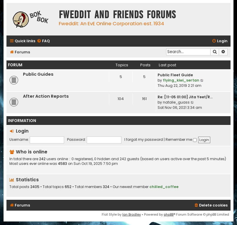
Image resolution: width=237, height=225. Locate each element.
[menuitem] (43, 41)
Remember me (181, 139)
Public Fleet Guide (175, 74)
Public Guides (38, 74)
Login (22, 131)
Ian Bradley (131, 214)
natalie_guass (176, 102)
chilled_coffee (163, 186)
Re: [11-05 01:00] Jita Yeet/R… (185, 96)
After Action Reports (46, 96)
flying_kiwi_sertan (181, 80)
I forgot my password (143, 139)
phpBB (168, 214)
